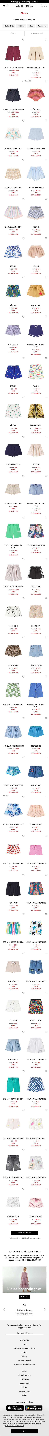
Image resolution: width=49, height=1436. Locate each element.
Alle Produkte (9, 26)
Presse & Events (24, 1383)
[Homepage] (24, 6)
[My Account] (42, 6)
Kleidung (21, 26)
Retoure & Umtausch (24, 1360)
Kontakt (24, 1344)
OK (24, 1431)
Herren (22, 20)
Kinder (28, 20)
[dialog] (24, 1423)
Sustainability (24, 1379)
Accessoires (42, 26)
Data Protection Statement (14, 1426)
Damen (16, 20)
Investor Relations (24, 1391)
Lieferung (24, 1356)
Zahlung (24, 1352)
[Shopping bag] (45, 6)
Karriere (24, 1387)
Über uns (24, 1371)
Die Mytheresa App (24, 1375)
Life (33, 20)
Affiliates (24, 1395)
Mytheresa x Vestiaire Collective (24, 1364)
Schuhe (31, 26)
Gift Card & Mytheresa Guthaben (24, 1348)
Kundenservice (24, 1340)
